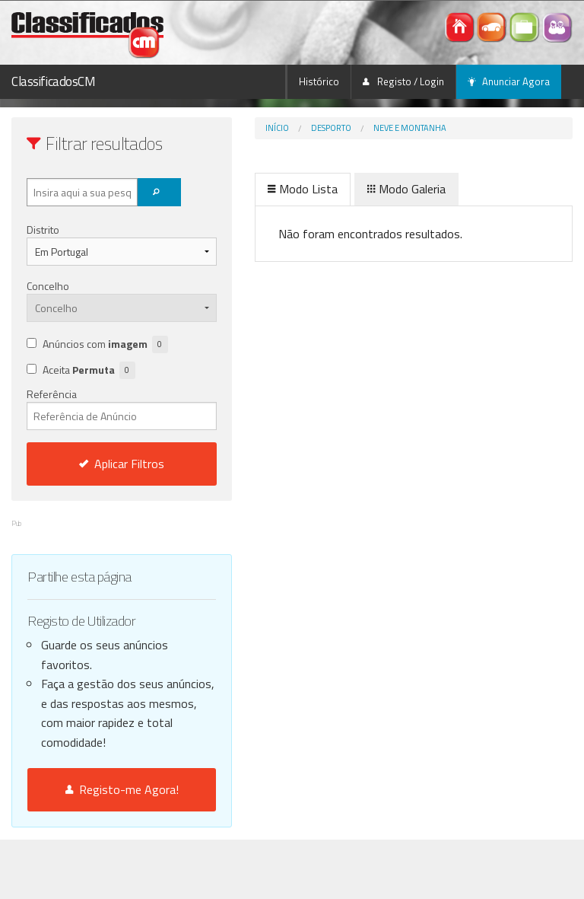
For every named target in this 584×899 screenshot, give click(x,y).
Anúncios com (105, 344)
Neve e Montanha (409, 128)
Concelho (48, 286)
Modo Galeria (406, 189)
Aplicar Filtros (121, 463)
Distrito (43, 230)
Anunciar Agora (509, 81)
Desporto (331, 128)
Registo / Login (403, 81)
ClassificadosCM (53, 81)
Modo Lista (303, 189)
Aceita (89, 370)
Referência (122, 408)
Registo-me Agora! (122, 789)
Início (277, 128)
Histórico (319, 81)
